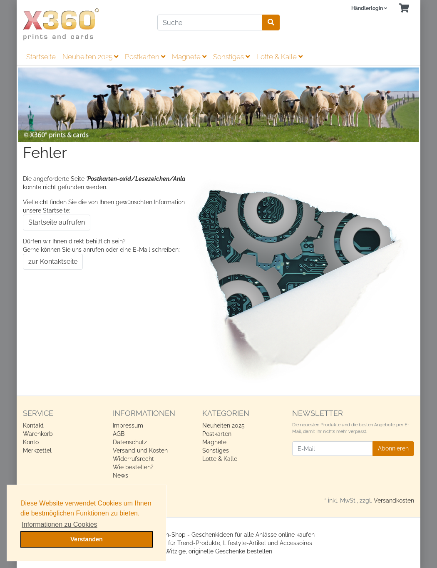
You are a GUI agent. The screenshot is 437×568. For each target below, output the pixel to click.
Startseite (41, 57)
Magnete (189, 57)
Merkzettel (37, 450)
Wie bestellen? (133, 467)
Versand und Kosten (140, 450)
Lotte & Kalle (279, 57)
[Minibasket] (404, 8)
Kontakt (33, 425)
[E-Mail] (332, 448)
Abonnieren (393, 448)
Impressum (128, 425)
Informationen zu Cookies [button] (59, 524)
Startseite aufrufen (56, 222)
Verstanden (86, 539)
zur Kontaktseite (52, 261)
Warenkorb (38, 433)
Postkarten (145, 57)
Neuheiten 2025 (90, 57)
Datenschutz (130, 442)
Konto (31, 442)
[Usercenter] (369, 8)
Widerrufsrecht (133, 458)
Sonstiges (231, 57)
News (120, 475)
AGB (118, 433)
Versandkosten (394, 500)
